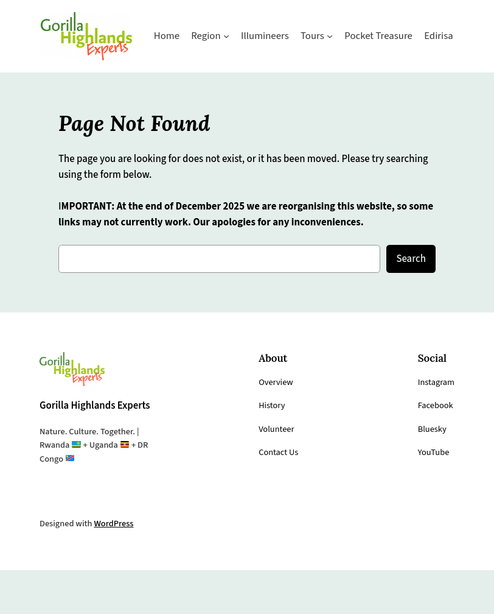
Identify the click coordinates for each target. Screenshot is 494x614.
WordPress (118, 567)
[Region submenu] (166, 80)
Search (410, 286)
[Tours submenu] (273, 80)
